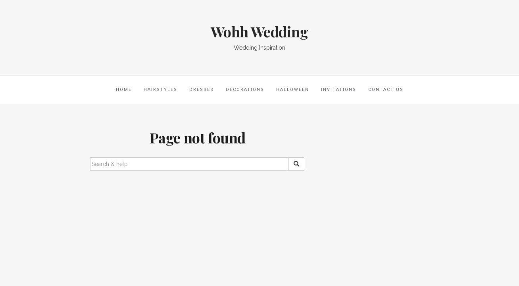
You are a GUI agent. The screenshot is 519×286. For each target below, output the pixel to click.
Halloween (292, 89)
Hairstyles (160, 89)
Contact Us (386, 89)
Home (124, 89)
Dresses (201, 89)
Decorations (245, 89)
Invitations (338, 89)
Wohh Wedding (259, 31)
